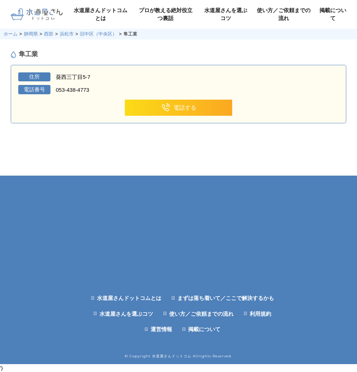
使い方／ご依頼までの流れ (201, 314)
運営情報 (161, 329)
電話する (178, 107)
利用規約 (260, 314)
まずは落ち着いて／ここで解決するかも (225, 298)
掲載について (204, 329)
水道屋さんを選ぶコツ (126, 314)
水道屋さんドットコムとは (129, 298)
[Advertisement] (178, 226)
